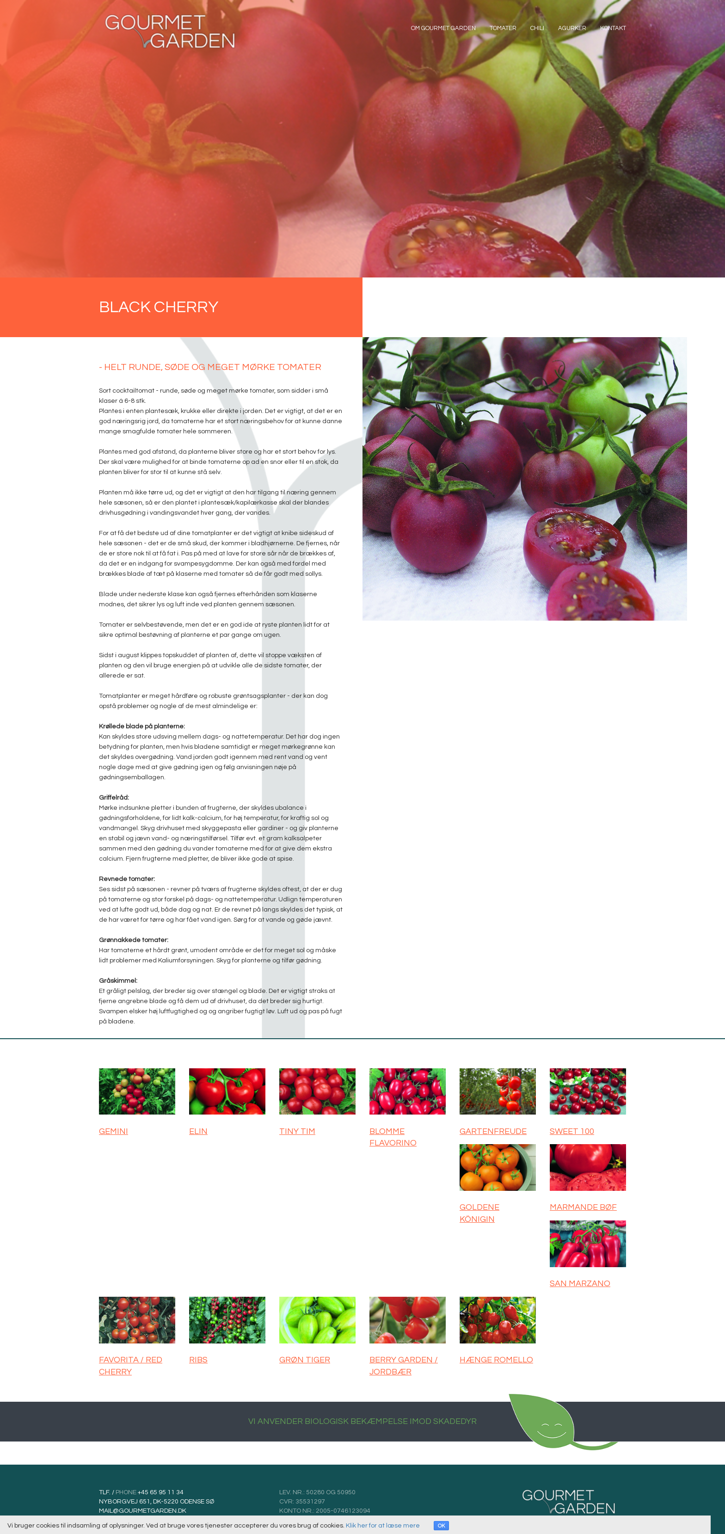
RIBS (198, 1357)
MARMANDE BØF (583, 1206)
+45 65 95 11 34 (160, 1488)
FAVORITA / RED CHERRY (130, 1363)
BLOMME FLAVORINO (393, 1137)
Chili (537, 29)
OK (441, 1525)
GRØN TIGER (304, 1357)
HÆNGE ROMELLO (496, 1357)
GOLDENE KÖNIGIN (479, 1212)
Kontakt (613, 29)
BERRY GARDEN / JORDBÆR (403, 1363)
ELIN (198, 1131)
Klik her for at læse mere (383, 1525)
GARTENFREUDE (493, 1131)
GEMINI (113, 1131)
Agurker (572, 29)
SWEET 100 (572, 1131)
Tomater (503, 29)
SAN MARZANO (580, 1281)
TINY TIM (297, 1131)
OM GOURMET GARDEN (443, 29)
